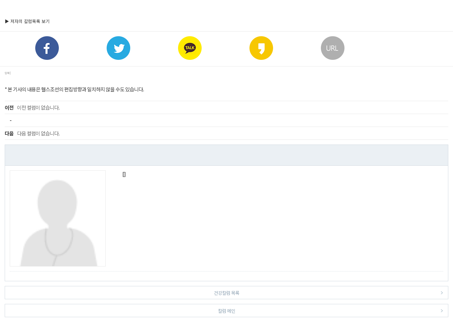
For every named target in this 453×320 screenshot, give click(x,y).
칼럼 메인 (330, 310)
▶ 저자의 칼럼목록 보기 (27, 21)
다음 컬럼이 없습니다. (32, 133)
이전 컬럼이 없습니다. (32, 107)
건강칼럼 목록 (328, 292)
